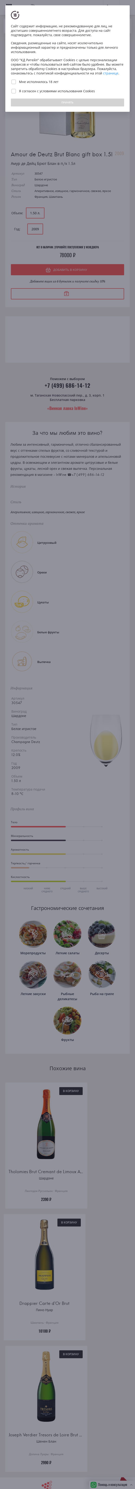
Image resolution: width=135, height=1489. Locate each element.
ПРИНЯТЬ (67, 102)
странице (110, 73)
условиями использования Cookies (67, 91)
